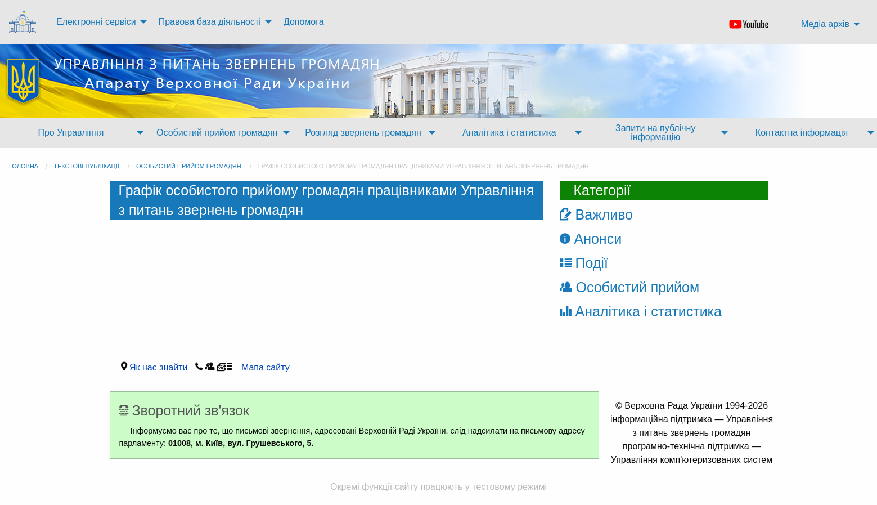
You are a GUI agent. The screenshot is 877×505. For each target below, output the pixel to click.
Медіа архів (825, 24)
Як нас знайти (160, 367)
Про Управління (71, 132)
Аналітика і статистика (509, 132)
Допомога (304, 21)
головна (23, 166)
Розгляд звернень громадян (363, 132)
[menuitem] (23, 22)
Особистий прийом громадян (216, 132)
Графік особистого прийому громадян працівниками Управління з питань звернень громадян (423, 166)
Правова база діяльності (210, 21)
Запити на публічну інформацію (655, 132)
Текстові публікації (86, 166)
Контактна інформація (801, 132)
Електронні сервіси (96, 21)
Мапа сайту (262, 367)
